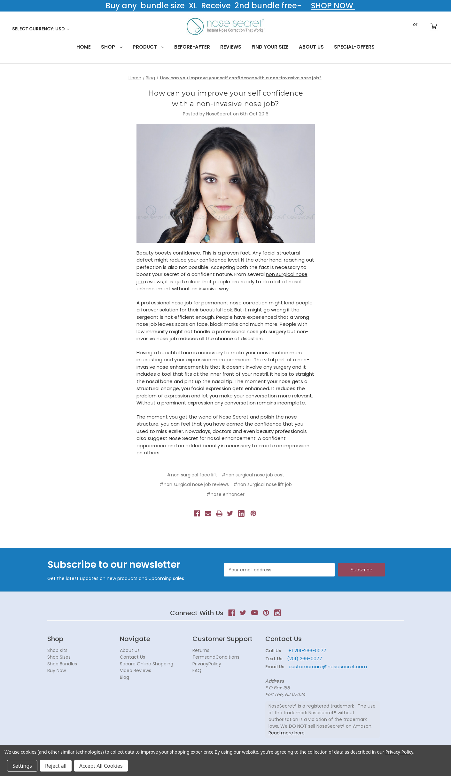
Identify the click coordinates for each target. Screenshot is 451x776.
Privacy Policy (399, 752)
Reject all (55, 765)
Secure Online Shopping (146, 664)
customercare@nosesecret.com (327, 666)
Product (148, 46)
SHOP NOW (333, 5)
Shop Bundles (62, 664)
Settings (22, 765)
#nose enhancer (225, 494)
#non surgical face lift (192, 475)
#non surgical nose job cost (253, 475)
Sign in (405, 25)
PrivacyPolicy (206, 664)
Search (394, 25)
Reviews (230, 46)
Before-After (192, 46)
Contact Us (132, 657)
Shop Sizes (59, 657)
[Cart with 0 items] (434, 26)
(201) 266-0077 (304, 658)
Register (424, 25)
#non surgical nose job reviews (194, 484)
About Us (311, 46)
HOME (83, 46)
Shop (111, 46)
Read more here (286, 733)
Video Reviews (135, 670)
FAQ (196, 670)
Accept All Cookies (101, 765)
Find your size (270, 46)
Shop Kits (57, 650)
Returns (200, 650)
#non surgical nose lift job (262, 484)
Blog (124, 677)
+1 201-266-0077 (307, 650)
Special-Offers (354, 46)
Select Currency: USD (40, 29)
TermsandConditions (215, 657)
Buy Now (56, 670)
